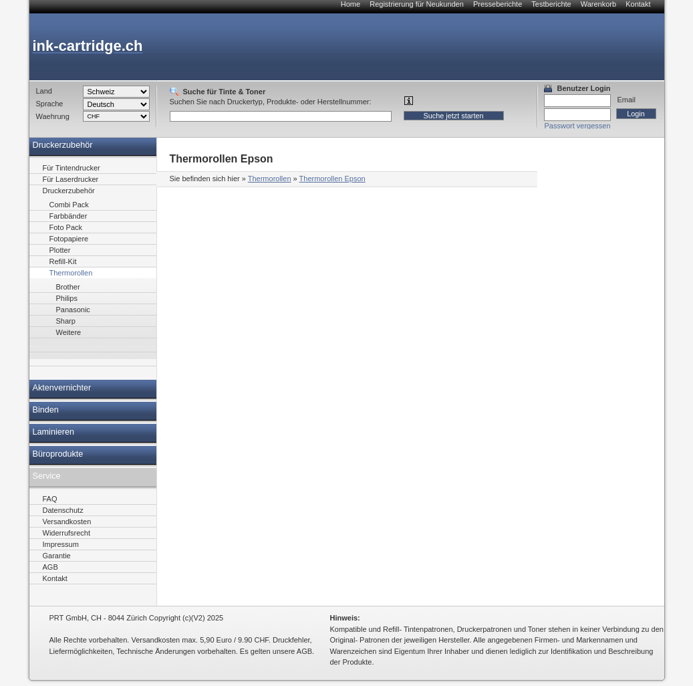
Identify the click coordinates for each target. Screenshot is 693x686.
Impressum (61, 544)
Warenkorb (598, 4)
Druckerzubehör (63, 145)
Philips (67, 298)
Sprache (49, 104)
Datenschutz (63, 510)
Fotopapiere (69, 239)
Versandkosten (67, 522)
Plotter (60, 250)
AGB (50, 567)
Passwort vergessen (578, 125)
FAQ (50, 499)
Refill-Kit (63, 261)
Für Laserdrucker (71, 179)
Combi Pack (69, 205)
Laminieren (54, 432)
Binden (46, 410)
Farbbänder (68, 216)
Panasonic (73, 310)
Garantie (57, 556)
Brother (68, 287)
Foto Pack (66, 227)
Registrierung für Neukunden (417, 4)
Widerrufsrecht (67, 533)
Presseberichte (497, 4)
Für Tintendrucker (71, 168)
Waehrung (53, 116)
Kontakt (638, 4)
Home (350, 4)
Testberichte (551, 4)
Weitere (69, 332)
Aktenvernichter (62, 387)
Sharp (66, 321)
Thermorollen (269, 179)
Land (44, 91)
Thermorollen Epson (332, 179)
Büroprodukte (58, 454)
